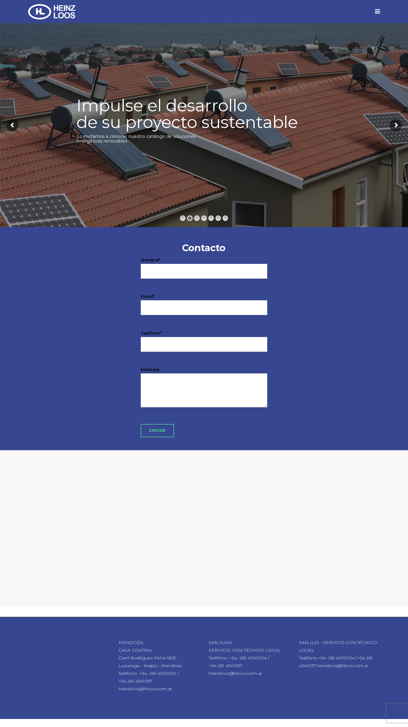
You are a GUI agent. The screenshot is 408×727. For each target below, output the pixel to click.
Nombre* (204, 265)
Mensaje (204, 393)
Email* (204, 302)
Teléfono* (204, 338)
